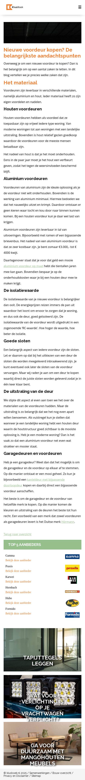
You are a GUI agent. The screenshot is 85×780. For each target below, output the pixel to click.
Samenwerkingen (39, 773)
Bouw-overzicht (61, 773)
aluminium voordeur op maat (23, 266)
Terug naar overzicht (17, 534)
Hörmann (67, 522)
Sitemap (36, 775)
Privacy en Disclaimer (16, 775)
